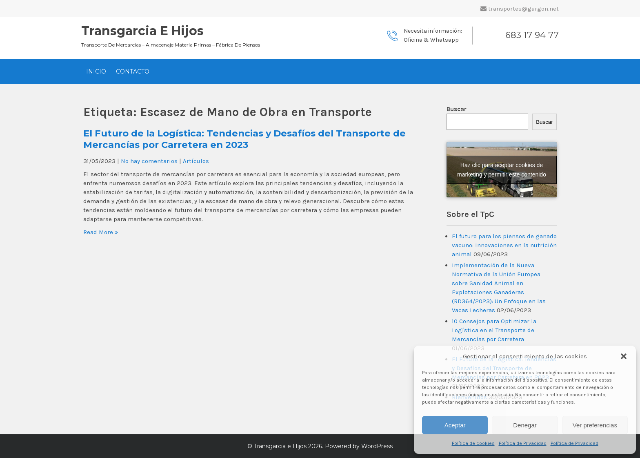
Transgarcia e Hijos (142, 30)
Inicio (96, 71)
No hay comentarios (149, 161)
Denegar (525, 425)
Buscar (457, 109)
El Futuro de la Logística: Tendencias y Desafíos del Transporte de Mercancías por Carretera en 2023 (244, 138)
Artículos (196, 161)
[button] (624, 356)
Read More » (100, 232)
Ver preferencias (595, 425)
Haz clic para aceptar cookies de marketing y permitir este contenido (501, 170)
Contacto (132, 71)
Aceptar (455, 425)
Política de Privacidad (523, 443)
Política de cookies (473, 443)
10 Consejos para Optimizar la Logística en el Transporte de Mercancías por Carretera (494, 330)
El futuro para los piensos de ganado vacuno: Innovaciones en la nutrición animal (504, 245)
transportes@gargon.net (523, 8)
